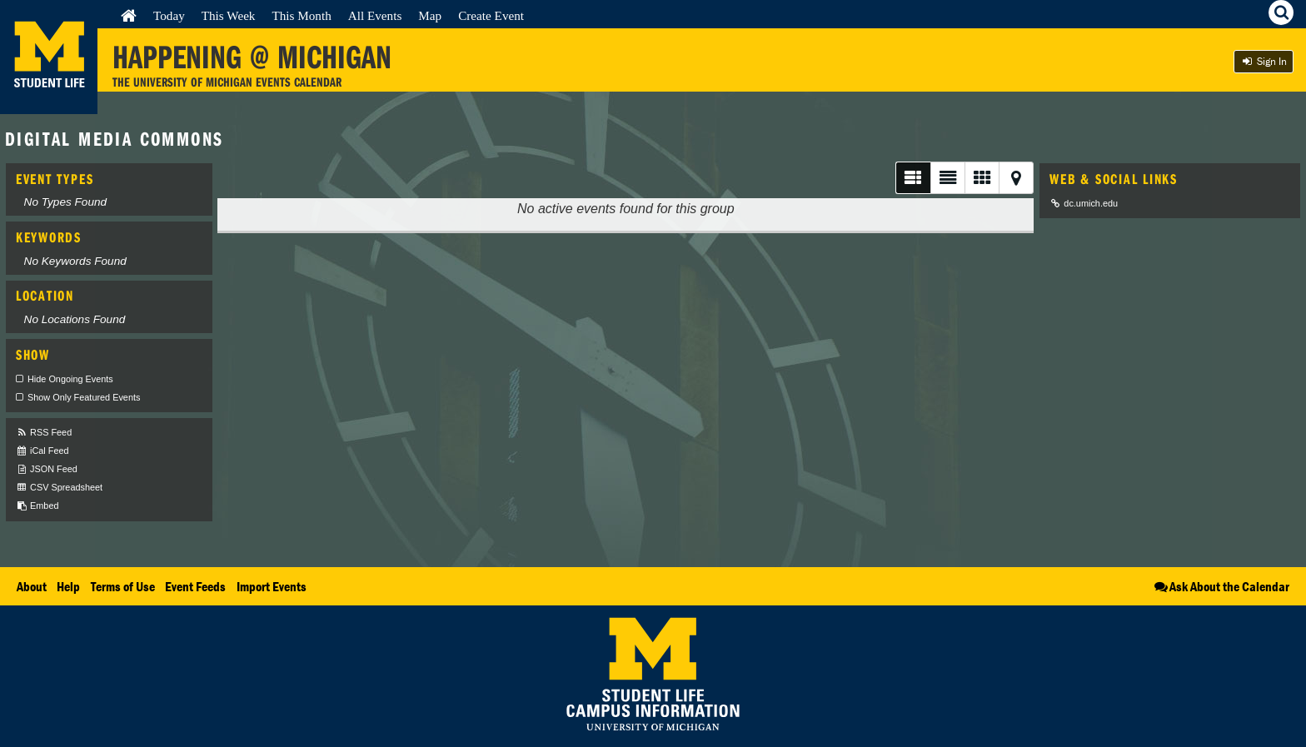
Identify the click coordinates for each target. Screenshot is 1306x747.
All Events (375, 15)
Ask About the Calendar (1220, 586)
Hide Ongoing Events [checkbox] (70, 379)
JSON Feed (46, 469)
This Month (301, 15)
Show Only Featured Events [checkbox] (83, 397)
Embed (37, 505)
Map (429, 15)
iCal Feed (42, 451)
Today (169, 15)
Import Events (272, 586)
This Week (229, 15)
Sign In (1263, 61)
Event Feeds (195, 586)
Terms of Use (123, 586)
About (32, 586)
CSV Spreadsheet (59, 487)
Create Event (491, 15)
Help (68, 586)
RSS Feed (44, 432)
